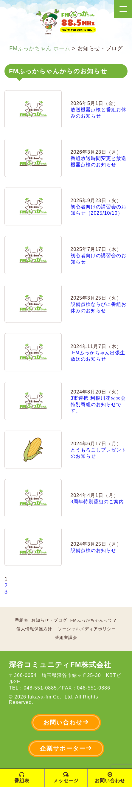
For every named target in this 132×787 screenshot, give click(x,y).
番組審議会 (66, 637)
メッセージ (66, 777)
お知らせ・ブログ (49, 620)
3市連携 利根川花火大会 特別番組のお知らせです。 (98, 404)
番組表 (21, 620)
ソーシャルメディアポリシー (87, 628)
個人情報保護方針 (34, 628)
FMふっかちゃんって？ (93, 620)
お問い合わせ (66, 722)
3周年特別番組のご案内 (97, 501)
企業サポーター (66, 748)
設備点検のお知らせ (93, 550)
